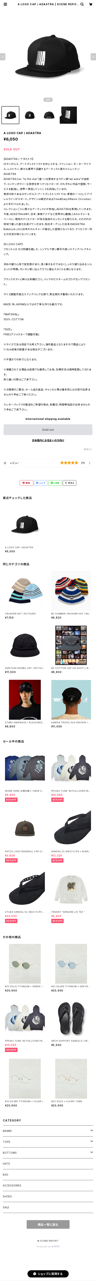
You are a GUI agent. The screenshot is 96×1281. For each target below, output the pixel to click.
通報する (88, 449)
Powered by (48, 1246)
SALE (6, 1207)
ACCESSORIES (12, 1185)
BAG (5, 1174)
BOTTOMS (10, 1152)
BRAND (7, 1130)
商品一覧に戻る (48, 1224)
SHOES (7, 1196)
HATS (6, 1163)
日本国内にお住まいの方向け (48, 440)
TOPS (6, 1141)
